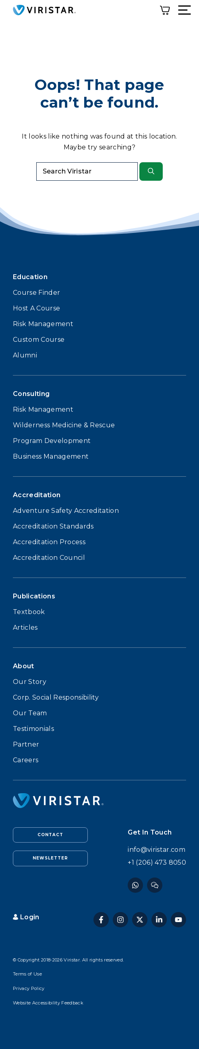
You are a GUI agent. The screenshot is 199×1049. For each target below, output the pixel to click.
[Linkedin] (159, 919)
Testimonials (33, 729)
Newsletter (50, 858)
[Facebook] (135, 885)
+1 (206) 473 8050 (157, 862)
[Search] (151, 171)
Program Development (52, 441)
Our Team (30, 713)
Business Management (51, 456)
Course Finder (36, 292)
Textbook (29, 612)
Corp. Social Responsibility (56, 697)
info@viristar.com (156, 849)
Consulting (31, 394)
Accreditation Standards (53, 526)
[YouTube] (178, 919)
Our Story (29, 682)
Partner (26, 744)
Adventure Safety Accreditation (66, 510)
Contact (50, 834)
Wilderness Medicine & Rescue (64, 425)
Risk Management (43, 324)
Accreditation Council (49, 557)
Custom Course (38, 339)
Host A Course (36, 308)
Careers (25, 760)
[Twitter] (139, 919)
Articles (25, 627)
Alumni (25, 355)
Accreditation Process (49, 542)
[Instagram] (154, 885)
